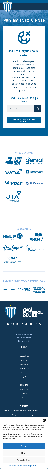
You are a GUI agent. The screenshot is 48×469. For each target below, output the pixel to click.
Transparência (24, 356)
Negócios (24, 377)
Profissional (24, 389)
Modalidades (24, 368)
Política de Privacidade (24, 334)
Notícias (24, 406)
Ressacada (24, 364)
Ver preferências (24, 460)
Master (24, 398)
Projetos (24, 373)
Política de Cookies (24, 338)
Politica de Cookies (15, 466)
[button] (44, 420)
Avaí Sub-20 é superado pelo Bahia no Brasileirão (20, 410)
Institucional (24, 352)
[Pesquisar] (37, 108)
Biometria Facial (24, 341)
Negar (24, 453)
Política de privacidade (30, 466)
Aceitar (24, 446)
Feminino (24, 394)
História (24, 360)
